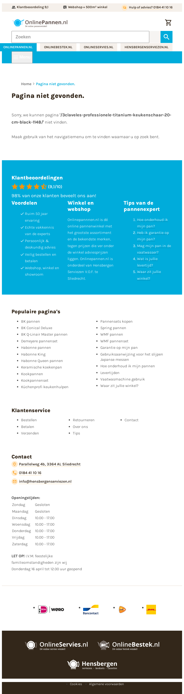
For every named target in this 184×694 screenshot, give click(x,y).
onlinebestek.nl (58, 47)
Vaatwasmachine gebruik (122, 379)
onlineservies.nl (98, 47)
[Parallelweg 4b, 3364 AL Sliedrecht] (46, 464)
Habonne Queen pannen (42, 360)
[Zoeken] (80, 37)
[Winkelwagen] (168, 23)
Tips (76, 433)
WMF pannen (111, 334)
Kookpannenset (34, 380)
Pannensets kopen (116, 321)
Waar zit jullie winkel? (119, 385)
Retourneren (84, 420)
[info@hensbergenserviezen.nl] (42, 481)
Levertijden (110, 372)
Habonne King (33, 354)
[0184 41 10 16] (26, 473)
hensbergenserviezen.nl (146, 47)
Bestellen (29, 420)
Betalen (27, 426)
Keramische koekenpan (41, 367)
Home (26, 84)
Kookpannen (32, 374)
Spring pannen (113, 328)
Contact (131, 420)
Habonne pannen (36, 347)
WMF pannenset (114, 341)
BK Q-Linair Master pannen (44, 334)
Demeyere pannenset (39, 341)
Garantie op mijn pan (119, 347)
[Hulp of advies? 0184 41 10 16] (146, 8)
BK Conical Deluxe (36, 328)
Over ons (80, 426)
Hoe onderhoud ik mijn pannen (127, 366)
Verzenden (30, 433)
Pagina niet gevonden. (55, 84)
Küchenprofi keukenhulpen (45, 387)
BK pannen (30, 321)
